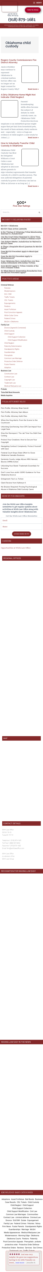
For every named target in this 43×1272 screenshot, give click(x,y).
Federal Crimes (9, 318)
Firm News (6, 1226)
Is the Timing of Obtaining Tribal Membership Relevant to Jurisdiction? (21, 233)
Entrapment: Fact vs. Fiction (12, 479)
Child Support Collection (16, 337)
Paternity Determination (13, 346)
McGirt (32, 1229)
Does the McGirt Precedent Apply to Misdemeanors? (16, 257)
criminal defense (22, 1217)
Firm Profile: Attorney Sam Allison (14, 412)
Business (39, 1199)
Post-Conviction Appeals (13, 312)
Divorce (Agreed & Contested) (15, 328)
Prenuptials (8, 355)
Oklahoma (35, 1235)
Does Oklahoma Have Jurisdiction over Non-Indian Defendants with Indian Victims (20, 262)
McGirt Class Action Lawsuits (14, 229)
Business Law (6, 371)
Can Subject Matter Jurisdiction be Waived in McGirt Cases (21, 243)
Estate (23, 1220)
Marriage (25, 1229)
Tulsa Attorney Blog (13, 402)
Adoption (7, 367)
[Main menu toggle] (37, 3)
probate (38, 1242)
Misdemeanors (9, 291)
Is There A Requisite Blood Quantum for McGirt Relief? (21, 247)
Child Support (9, 334)
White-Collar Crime (11, 315)
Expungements (9, 303)
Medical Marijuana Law (12, 386)
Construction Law (10, 374)
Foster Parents (9, 364)
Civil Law (33, 1211)
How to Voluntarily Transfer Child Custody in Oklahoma (17, 144)
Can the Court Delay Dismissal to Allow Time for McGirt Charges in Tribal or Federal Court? (21, 238)
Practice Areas (10, 279)
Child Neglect (9, 343)
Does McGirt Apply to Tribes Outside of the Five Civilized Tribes (20, 267)
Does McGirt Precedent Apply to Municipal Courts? (19, 252)
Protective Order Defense (13, 361)
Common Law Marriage (13, 358)
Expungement (33, 1220)
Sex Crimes (37, 1248)
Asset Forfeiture (10, 309)
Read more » (33, 89)
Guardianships (9, 352)
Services (28, 1248)
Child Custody (9, 331)
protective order (11, 1245)
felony (37, 1223)
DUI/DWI (16, 1220)
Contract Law (9, 377)
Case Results (10, 1202)
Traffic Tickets (9, 297)
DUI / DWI (7, 294)
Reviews (20, 1248)
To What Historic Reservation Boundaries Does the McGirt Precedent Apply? (21, 272)
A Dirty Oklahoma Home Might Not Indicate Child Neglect (18, 95)
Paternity (33, 1239)
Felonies (7, 288)
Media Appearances (12, 1232)
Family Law (5, 325)
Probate (4, 389)
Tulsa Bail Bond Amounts (10, 392)
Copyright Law (9, 380)
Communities (32, 1214)
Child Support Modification (17, 340)
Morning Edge (24, 1235)
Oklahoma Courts (14, 1239)
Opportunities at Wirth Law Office (16, 548)
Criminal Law (35, 1217)
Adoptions (6, 1199)
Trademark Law (10, 383)
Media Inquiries (6, 395)
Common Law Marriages (16, 1214)
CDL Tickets (8, 300)
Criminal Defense (7, 285)
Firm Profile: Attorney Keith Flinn (14, 416)
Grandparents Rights (11, 349)
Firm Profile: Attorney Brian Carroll (14, 408)
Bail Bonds (29, 1199)
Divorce (9, 1220)
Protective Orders (9, 1248)
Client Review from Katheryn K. (13, 483)
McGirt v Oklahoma (9, 226)
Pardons (7, 306)
